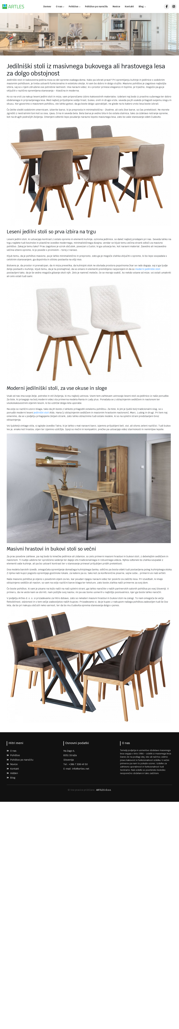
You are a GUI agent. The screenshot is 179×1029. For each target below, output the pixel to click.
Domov (47, 6)
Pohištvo (74, 6)
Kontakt (129, 6)
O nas (60, 6)
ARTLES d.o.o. (103, 789)
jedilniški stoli (41, 412)
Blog (142, 6)
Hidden (12, 773)
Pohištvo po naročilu (96, 6)
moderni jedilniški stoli (147, 269)
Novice (116, 6)
